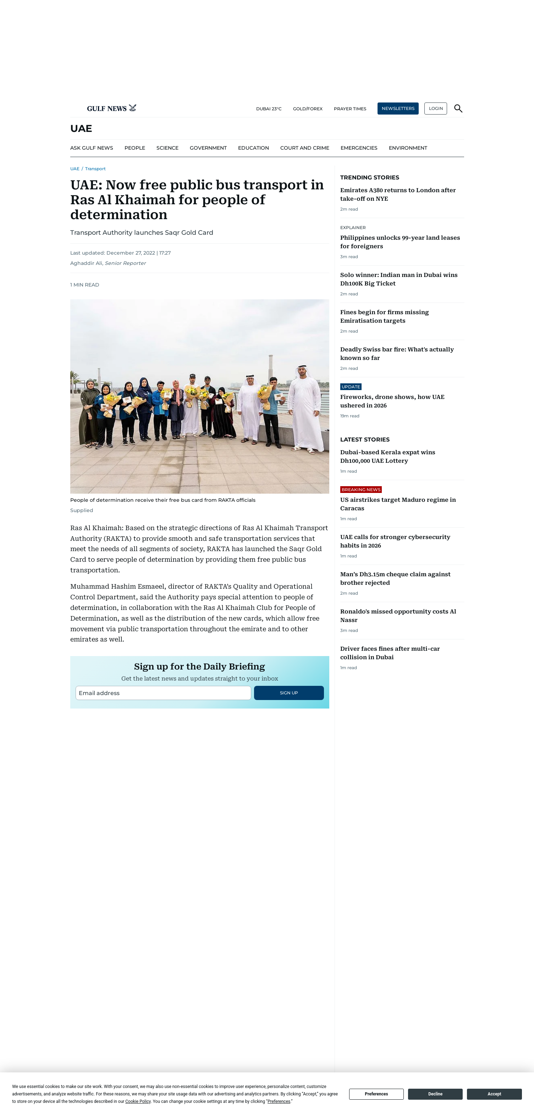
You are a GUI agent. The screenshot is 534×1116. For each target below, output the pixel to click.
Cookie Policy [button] (137, 1101)
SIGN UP (289, 692)
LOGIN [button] (436, 108)
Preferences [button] (279, 1101)
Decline (435, 1094)
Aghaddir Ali (86, 263)
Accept (494, 1094)
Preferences (376, 1094)
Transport (95, 168)
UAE (74, 168)
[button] (76, 108)
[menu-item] (135, 148)
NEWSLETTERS (398, 108)
